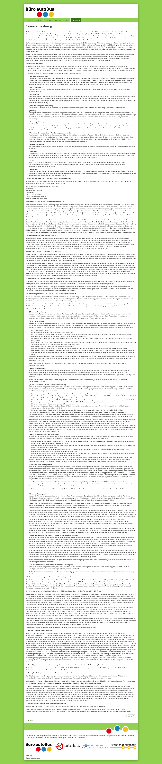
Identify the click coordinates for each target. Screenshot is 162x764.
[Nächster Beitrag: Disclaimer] (131, 716)
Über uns (58, 20)
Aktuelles (39, 20)
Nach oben (29, 721)
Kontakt (66, 20)
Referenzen (49, 20)
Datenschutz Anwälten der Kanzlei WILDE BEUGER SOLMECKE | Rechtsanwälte (98, 711)
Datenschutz (76, 20)
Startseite (30, 20)
